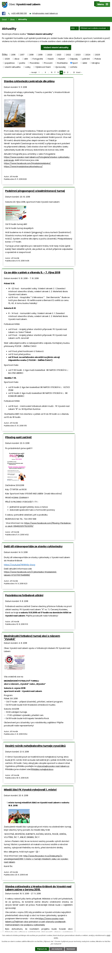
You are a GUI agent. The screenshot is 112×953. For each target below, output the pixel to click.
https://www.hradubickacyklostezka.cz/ (23, 177)
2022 (68, 52)
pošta (22, 60)
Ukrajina (96, 60)
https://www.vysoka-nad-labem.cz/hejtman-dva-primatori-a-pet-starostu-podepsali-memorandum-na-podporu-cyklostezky (83, 600)
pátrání (86, 56)
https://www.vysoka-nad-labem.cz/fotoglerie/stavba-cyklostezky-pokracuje (24, 168)
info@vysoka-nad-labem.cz (45, 11)
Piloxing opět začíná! (72, 202)
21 (67, 70)
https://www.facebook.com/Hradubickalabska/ (27, 174)
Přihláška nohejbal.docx (81, 467)
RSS (74, 26)
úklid (85, 60)
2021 (59, 52)
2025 (97, 52)
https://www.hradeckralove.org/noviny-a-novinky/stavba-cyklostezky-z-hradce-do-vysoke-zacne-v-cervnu (80, 784)
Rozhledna (62, 60)
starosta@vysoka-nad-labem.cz (75, 464)
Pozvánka (34, 60)
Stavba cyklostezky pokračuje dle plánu (25, 80)
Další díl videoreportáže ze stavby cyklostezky (25, 388)
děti (26, 56)
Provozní (48, 60)
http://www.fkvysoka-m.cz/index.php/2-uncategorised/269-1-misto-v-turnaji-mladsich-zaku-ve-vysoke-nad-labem (28, 635)
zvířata (73, 64)
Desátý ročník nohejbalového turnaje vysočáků (82, 438)
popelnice (10, 60)
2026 (7, 56)
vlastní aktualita (12, 64)
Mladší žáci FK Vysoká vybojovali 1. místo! (26, 554)
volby (28, 64)
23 (74, 70)
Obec (12, 17)
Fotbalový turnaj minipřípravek (24, 812)
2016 (13, 52)
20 (64, 70)
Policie (98, 56)
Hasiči (51, 56)
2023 (78, 52)
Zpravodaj (60, 64)
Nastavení (71, 949)
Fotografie (38, 56)
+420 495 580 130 (19, 11)
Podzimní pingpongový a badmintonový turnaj (75, 80)
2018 (31, 52)
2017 (22, 52)
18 (58, 70)
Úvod (4, 17)
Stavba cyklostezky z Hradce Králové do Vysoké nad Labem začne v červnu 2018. (83, 555)
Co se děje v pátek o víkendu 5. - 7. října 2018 (26, 204)
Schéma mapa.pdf (81, 756)
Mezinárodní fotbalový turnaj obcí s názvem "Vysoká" (26, 438)
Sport (75, 60)
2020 (49, 52)
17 (55, 70)
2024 (87, 52)
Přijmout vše (41, 949)
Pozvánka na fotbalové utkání (78, 386)
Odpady (74, 56)
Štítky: (5, 52)
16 (51, 70)
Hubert (61, 56)
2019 (40, 52)
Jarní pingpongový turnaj (75, 812)
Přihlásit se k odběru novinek (95, 26)
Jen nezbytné (57, 949)
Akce (17, 56)
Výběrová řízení (43, 64)
